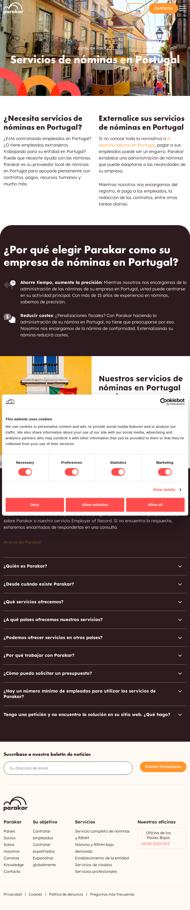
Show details (164, 489)
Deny (34, 505)
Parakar (13, 8)
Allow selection (95, 505)
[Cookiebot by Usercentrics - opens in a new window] (163, 401)
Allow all (155, 505)
